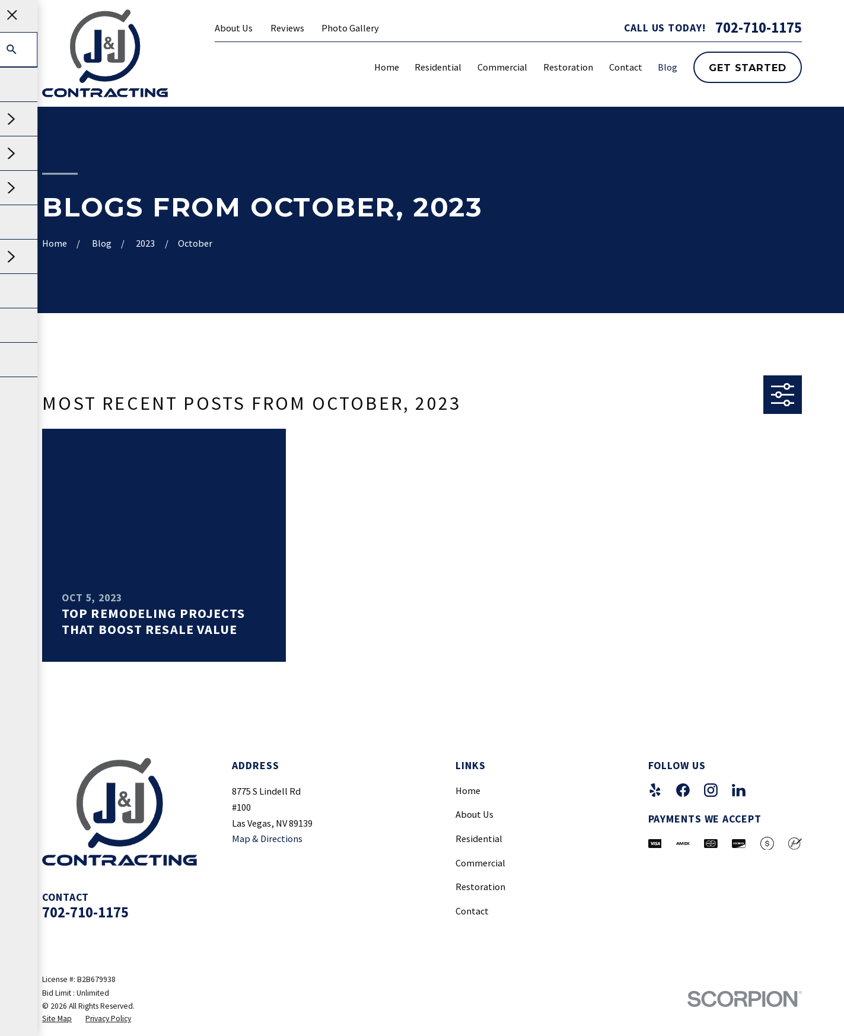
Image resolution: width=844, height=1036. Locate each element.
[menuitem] (57, 1019)
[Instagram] (711, 790)
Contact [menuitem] (625, 67)
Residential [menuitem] (438, 67)
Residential (479, 838)
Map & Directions (267, 838)
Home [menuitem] (386, 67)
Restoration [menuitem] (568, 67)
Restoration (480, 886)
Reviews (287, 28)
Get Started (747, 68)
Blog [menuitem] (667, 67)
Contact (472, 911)
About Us (234, 28)
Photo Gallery (350, 28)
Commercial (480, 863)
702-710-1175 (758, 28)
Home (468, 790)
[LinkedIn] (739, 790)
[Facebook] (683, 790)
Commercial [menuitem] (502, 67)
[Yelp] (655, 790)
